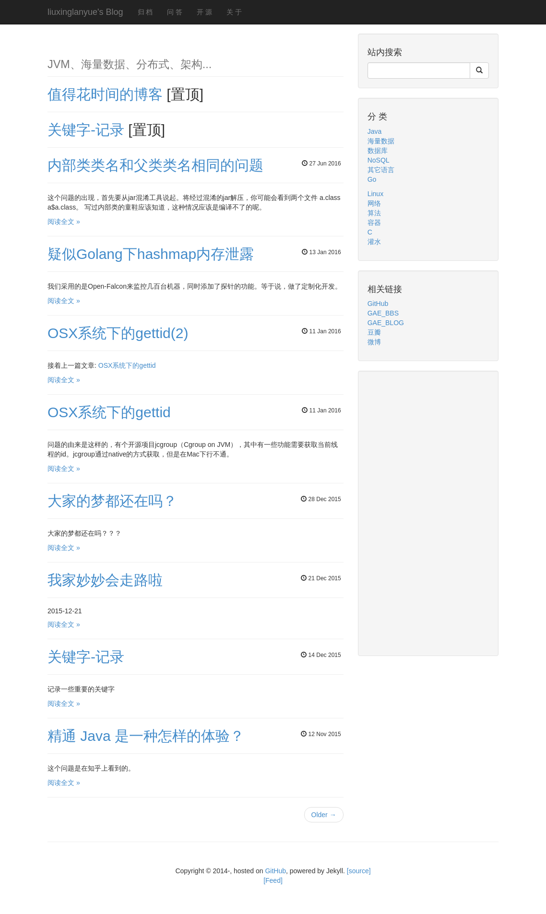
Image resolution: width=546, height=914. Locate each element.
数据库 (378, 150)
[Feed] (273, 880)
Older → (323, 815)
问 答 (174, 12)
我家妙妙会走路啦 (105, 580)
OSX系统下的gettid (127, 365)
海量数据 (381, 141)
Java (375, 131)
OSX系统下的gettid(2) (117, 333)
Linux (375, 194)
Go (372, 179)
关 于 (234, 12)
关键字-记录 (87, 130)
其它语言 (381, 170)
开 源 (204, 12)
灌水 (374, 242)
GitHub (378, 303)
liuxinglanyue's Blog (85, 12)
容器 (374, 222)
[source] (359, 871)
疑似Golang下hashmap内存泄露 (150, 254)
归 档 (145, 12)
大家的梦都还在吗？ (112, 501)
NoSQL (379, 160)
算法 (374, 213)
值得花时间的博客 (106, 94)
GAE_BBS (383, 313)
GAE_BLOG (386, 323)
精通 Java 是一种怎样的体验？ (145, 736)
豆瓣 (374, 332)
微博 (374, 342)
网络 (374, 203)
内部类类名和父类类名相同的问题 (155, 165)
